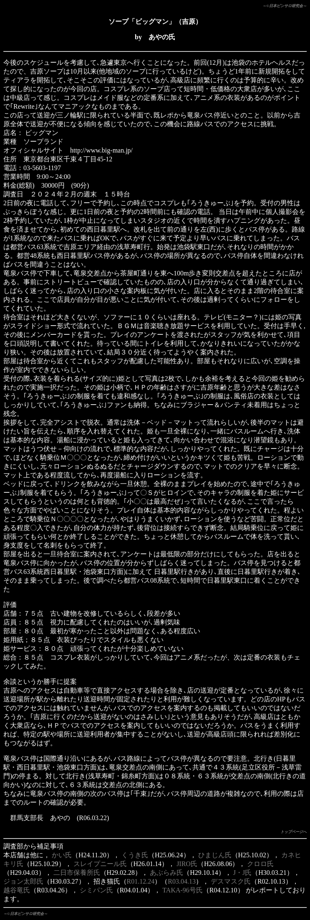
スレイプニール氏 (100, 863)
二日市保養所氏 (76, 872)
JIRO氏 (186, 863)
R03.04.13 (182, 881)
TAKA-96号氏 (182, 890)
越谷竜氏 (16, 890)
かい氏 (62, 855)
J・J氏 (242, 872)
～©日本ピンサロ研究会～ (284, 6)
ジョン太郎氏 (23, 881)
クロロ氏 (260, 863)
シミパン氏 (96, 890)
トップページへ (293, 832)
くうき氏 (134, 855)
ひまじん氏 (215, 855)
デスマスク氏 (231, 881)
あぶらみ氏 (166, 872)
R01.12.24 (141, 881)
